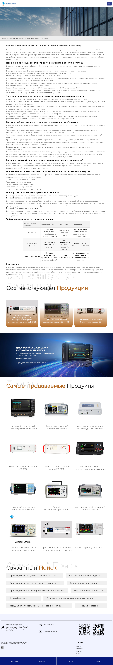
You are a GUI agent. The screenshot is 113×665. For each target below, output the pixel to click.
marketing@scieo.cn (50, 631)
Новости (42, 661)
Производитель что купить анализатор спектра (33, 575)
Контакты (99, 661)
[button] (103, 311)
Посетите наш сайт (88, 154)
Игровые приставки (88, 606)
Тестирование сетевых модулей (84, 575)
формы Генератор (18, 598)
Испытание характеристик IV (88, 591)
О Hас (71, 661)
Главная (3, 38)
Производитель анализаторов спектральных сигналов (37, 591)
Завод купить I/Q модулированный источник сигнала (36, 606)
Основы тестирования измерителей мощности (70, 598)
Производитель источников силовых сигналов (33, 583)
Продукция (14, 661)
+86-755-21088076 (49, 624)
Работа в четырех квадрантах (84, 583)
